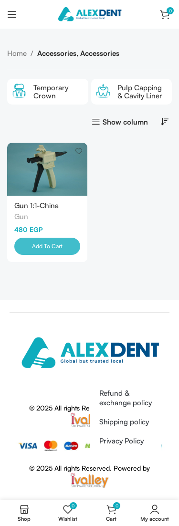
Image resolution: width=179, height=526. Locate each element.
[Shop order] (165, 121)
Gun (21, 216)
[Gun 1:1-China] (47, 169)
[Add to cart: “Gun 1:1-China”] (47, 246)
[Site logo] (89, 13)
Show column (125, 121)
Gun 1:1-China (36, 205)
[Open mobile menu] (11, 14)
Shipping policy (124, 421)
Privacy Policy (121, 440)
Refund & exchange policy (125, 398)
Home (17, 53)
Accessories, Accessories (78, 53)
